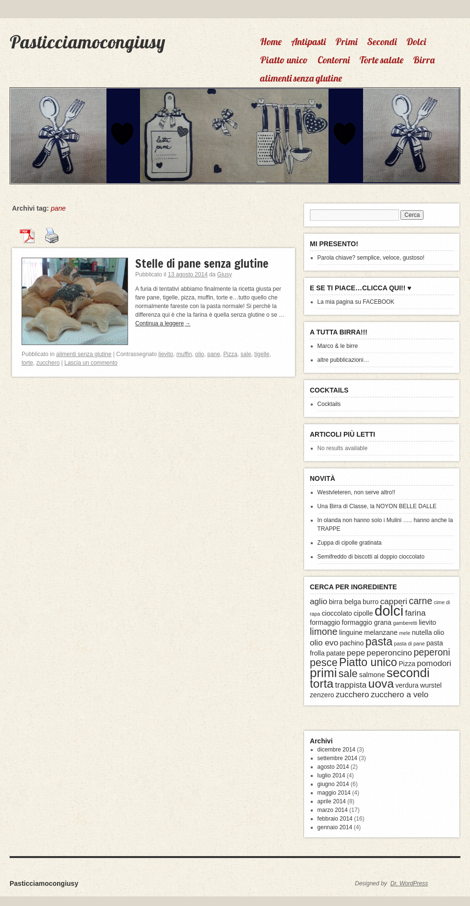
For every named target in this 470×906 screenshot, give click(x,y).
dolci (389, 611)
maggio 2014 (334, 792)
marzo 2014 (332, 810)
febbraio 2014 (334, 818)
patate (335, 653)
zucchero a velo (399, 694)
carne (420, 601)
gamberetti (405, 623)
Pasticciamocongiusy (87, 41)
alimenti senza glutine (301, 78)
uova (381, 683)
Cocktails (329, 404)
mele (404, 633)
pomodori (434, 663)
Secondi (382, 42)
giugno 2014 (333, 784)
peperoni (431, 652)
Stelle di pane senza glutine (202, 263)
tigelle (261, 354)
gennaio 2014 (334, 827)
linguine (351, 632)
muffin (184, 354)
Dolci (416, 42)
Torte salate (381, 60)
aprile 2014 (331, 801)
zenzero (322, 695)
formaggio (325, 622)
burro (370, 602)
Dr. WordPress (409, 883)
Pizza (230, 354)
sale (246, 354)
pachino (352, 643)
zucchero (48, 362)
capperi (393, 601)
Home (271, 42)
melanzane (381, 632)
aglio (318, 601)
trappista (351, 685)
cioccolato (337, 613)
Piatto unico (284, 60)
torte (27, 362)
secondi (408, 673)
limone (324, 631)
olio (199, 354)
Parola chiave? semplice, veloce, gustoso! (370, 257)
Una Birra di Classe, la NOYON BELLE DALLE (377, 506)
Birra (424, 60)
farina (415, 613)
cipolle (363, 613)
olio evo (324, 642)
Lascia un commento (91, 362)
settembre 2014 (337, 758)
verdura (406, 685)
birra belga (345, 602)
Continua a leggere (162, 323)
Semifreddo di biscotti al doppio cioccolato (370, 556)
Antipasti (308, 42)
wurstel (431, 685)
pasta (379, 641)
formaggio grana (367, 622)
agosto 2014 (333, 766)
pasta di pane (409, 643)
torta (321, 683)
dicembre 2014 (336, 749)
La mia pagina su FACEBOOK (356, 301)
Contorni (333, 60)
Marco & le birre (337, 346)
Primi (346, 42)
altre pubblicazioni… (343, 360)
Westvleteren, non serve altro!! (356, 492)
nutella (422, 632)
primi (323, 673)
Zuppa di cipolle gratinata (349, 542)
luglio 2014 (331, 775)
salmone (372, 675)
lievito (165, 354)
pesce (324, 662)
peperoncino (389, 652)
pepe (356, 652)
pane (213, 354)
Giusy (224, 274)
